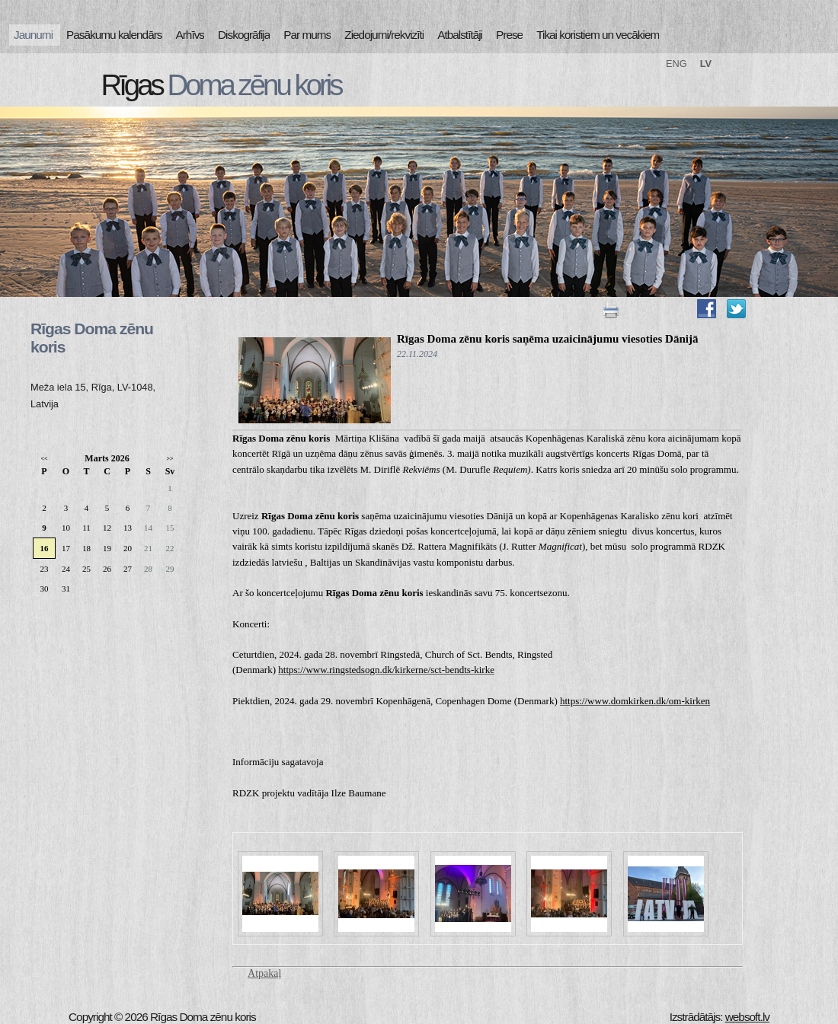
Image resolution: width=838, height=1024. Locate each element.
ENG (676, 63)
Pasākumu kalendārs (114, 34)
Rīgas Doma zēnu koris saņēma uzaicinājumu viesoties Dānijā (547, 339)
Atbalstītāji (459, 34)
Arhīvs (190, 34)
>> (169, 458)
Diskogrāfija (244, 34)
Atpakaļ (264, 973)
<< (43, 458)
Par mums (307, 34)
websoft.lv (747, 1016)
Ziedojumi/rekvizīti (384, 34)
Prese (509, 34)
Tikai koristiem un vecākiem (597, 34)
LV (706, 63)
